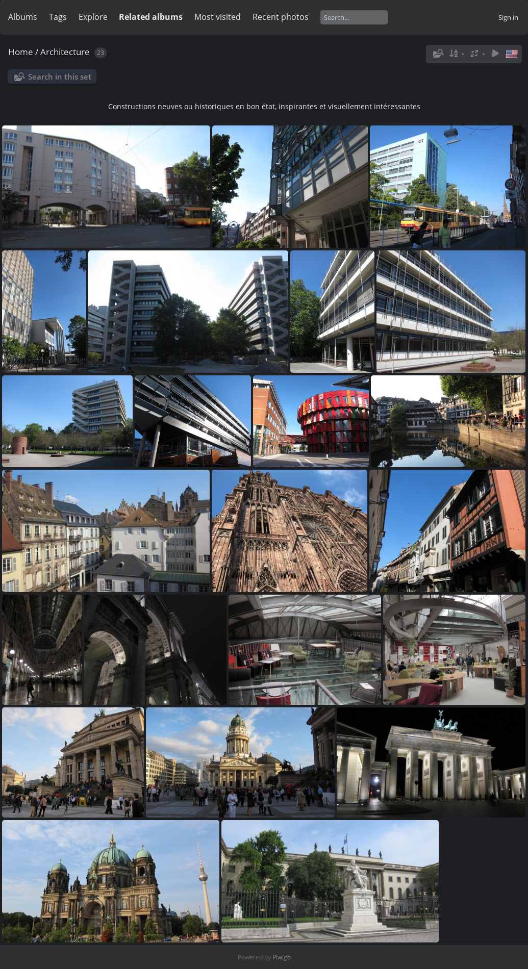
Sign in (508, 17)
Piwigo (281, 957)
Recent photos (281, 16)
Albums (22, 16)
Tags (58, 16)
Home (20, 52)
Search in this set (59, 76)
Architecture (65, 52)
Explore (93, 16)
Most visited (217, 16)
